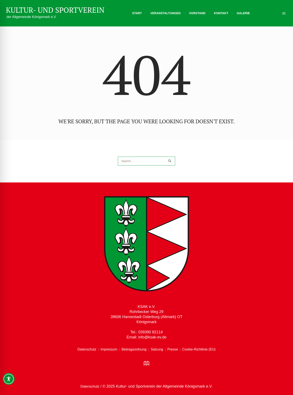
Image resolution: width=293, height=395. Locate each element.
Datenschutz (86, 349)
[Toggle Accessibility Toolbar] (8, 378)
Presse (172, 349)
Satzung (157, 349)
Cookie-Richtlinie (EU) (198, 349)
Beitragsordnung (133, 349)
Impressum (108, 349)
